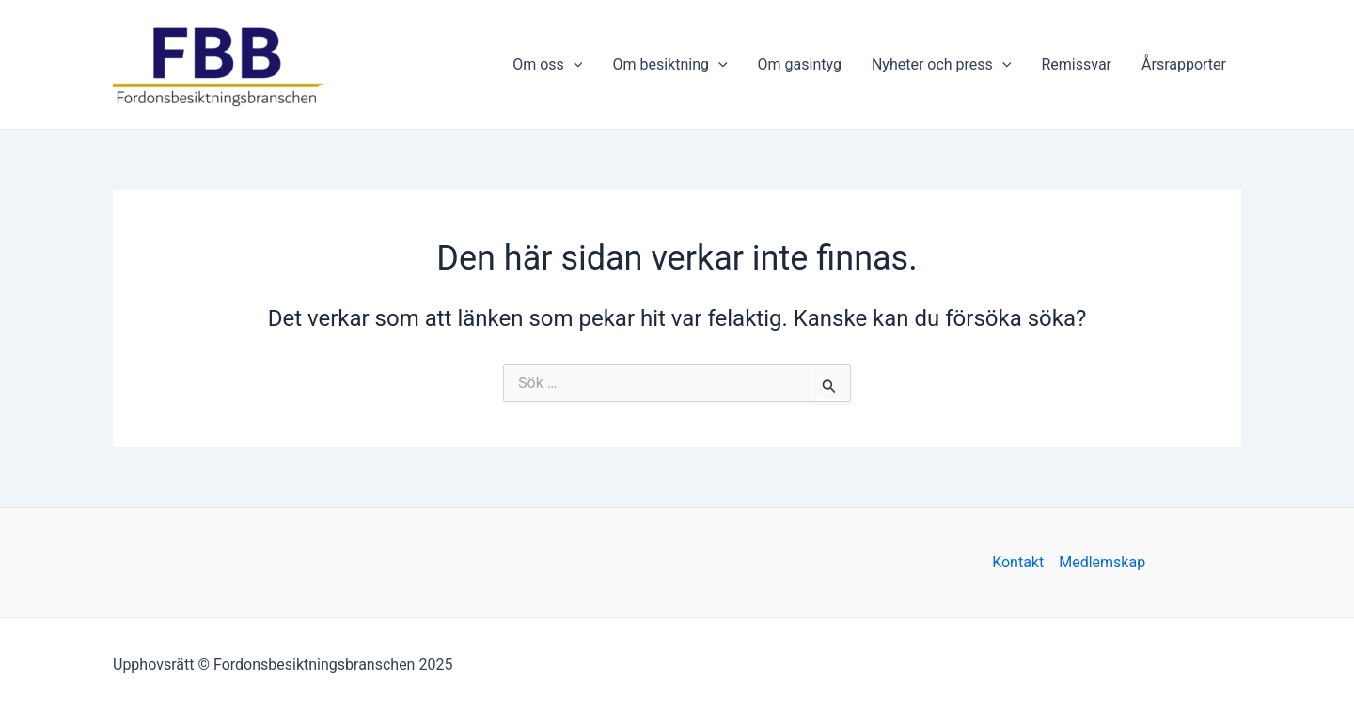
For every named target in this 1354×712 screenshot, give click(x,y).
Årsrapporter (1183, 64)
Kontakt (1018, 562)
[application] (573, 64)
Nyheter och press (942, 64)
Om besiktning (669, 64)
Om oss (547, 64)
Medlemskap (1102, 562)
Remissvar (1076, 64)
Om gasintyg (800, 64)
